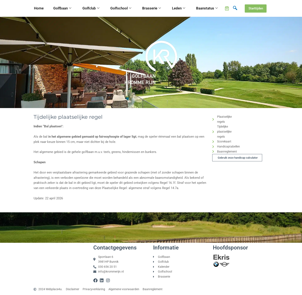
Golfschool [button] (121, 8)
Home (39, 8)
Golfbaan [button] (63, 8)
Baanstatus (207, 8)
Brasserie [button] (151, 8)
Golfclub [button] (91, 8)
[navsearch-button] (235, 8)
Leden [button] (179, 8)
